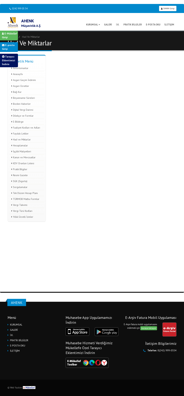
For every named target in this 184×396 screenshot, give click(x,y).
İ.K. (117, 24)
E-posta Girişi (8, 46)
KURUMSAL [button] (16, 324)
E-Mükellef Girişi (9, 35)
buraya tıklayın (148, 328)
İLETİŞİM (169, 24)
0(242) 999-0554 (167, 350)
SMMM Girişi (167, 8)
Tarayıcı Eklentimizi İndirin (8, 60)
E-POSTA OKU (153, 24)
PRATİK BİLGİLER (132, 24)
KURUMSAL (93, 24)
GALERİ (108, 24)
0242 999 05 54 (18, 8)
